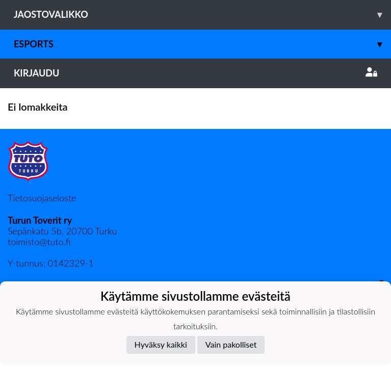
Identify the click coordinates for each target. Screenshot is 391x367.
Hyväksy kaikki (161, 344)
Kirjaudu (195, 72)
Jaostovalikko (202, 14)
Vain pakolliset (231, 344)
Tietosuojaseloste (42, 197)
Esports (202, 44)
